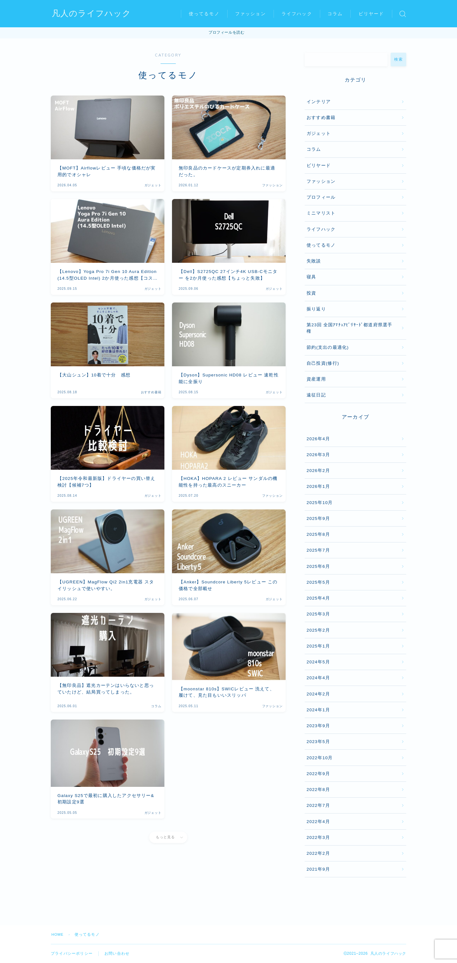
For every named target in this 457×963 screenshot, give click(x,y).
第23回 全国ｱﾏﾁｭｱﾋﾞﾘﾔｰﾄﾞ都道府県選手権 (349, 328)
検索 (398, 59)
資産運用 (316, 379)
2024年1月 (318, 709)
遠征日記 (316, 395)
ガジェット (319, 133)
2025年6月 (318, 566)
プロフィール (321, 197)
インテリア (319, 101)
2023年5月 (318, 741)
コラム (335, 14)
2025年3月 (318, 614)
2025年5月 (318, 582)
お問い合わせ (116, 953)
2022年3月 (318, 837)
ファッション (250, 14)
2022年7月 (318, 805)
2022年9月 (318, 773)
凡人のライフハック (93, 14)
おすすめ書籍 (321, 117)
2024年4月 (318, 677)
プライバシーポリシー (72, 953)
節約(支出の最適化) (328, 347)
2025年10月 (320, 502)
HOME (57, 934)
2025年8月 (318, 534)
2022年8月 (318, 789)
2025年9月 (318, 518)
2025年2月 (318, 630)
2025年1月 (318, 646)
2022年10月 (320, 757)
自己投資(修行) (323, 363)
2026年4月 (318, 438)
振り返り (316, 309)
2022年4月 (318, 821)
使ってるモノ (204, 14)
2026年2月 (318, 470)
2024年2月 (318, 694)
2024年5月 (318, 662)
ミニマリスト (321, 213)
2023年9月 (318, 725)
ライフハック (296, 14)
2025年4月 (318, 598)
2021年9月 (318, 869)
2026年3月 (318, 454)
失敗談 (314, 261)
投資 (311, 293)
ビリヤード (371, 14)
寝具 (311, 277)
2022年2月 (318, 853)
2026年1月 (318, 486)
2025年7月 (318, 550)
